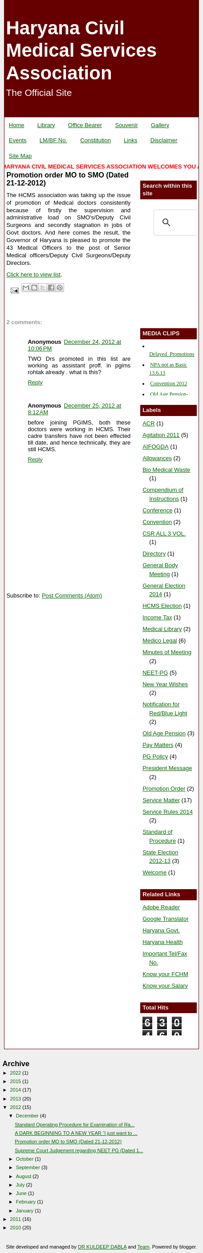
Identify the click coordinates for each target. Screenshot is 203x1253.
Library (46, 125)
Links (130, 140)
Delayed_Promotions (171, 354)
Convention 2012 (168, 383)
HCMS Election (162, 605)
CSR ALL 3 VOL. (164, 533)
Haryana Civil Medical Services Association (81, 50)
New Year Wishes (165, 684)
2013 (16, 1098)
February (26, 1201)
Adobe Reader (161, 907)
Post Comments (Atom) (72, 595)
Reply (35, 382)
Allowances (157, 458)
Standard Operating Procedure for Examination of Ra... (74, 1124)
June (22, 1193)
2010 (16, 1227)
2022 (16, 1073)
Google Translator (165, 918)
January (25, 1210)
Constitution (95, 140)
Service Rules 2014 (167, 811)
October (25, 1159)
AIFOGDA (155, 446)
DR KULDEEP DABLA (102, 1246)
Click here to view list (33, 274)
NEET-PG (155, 672)
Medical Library (162, 629)
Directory (154, 553)
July (21, 1184)
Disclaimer (164, 140)
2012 (16, 1107)
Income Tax (157, 617)
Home (16, 125)
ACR (148, 423)
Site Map (20, 156)
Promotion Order (163, 788)
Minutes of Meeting (166, 652)
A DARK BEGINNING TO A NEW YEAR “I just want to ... (76, 1133)
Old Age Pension (164, 733)
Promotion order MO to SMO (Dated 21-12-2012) (68, 1141)
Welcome (154, 872)
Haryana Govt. (161, 930)
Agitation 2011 (160, 435)
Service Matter (161, 800)
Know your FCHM (165, 974)
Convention (157, 522)
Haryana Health (162, 942)
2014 (16, 1089)
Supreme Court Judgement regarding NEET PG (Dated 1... (79, 1150)
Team (144, 1246)
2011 (16, 1219)
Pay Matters (157, 745)
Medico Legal (159, 640)
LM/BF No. (53, 140)
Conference (157, 510)
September (28, 1167)
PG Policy (155, 756)
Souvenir (126, 125)
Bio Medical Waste (166, 469)
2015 (16, 1081)
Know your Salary (165, 985)
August (24, 1176)
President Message (167, 768)
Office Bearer (85, 125)
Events (18, 140)
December (28, 1115)
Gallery (160, 125)
